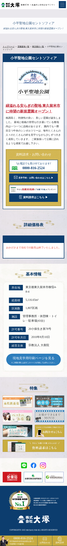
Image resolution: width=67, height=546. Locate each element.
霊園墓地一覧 (23, 46)
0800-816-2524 (23, 538)
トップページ (8, 46)
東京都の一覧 (38, 46)
